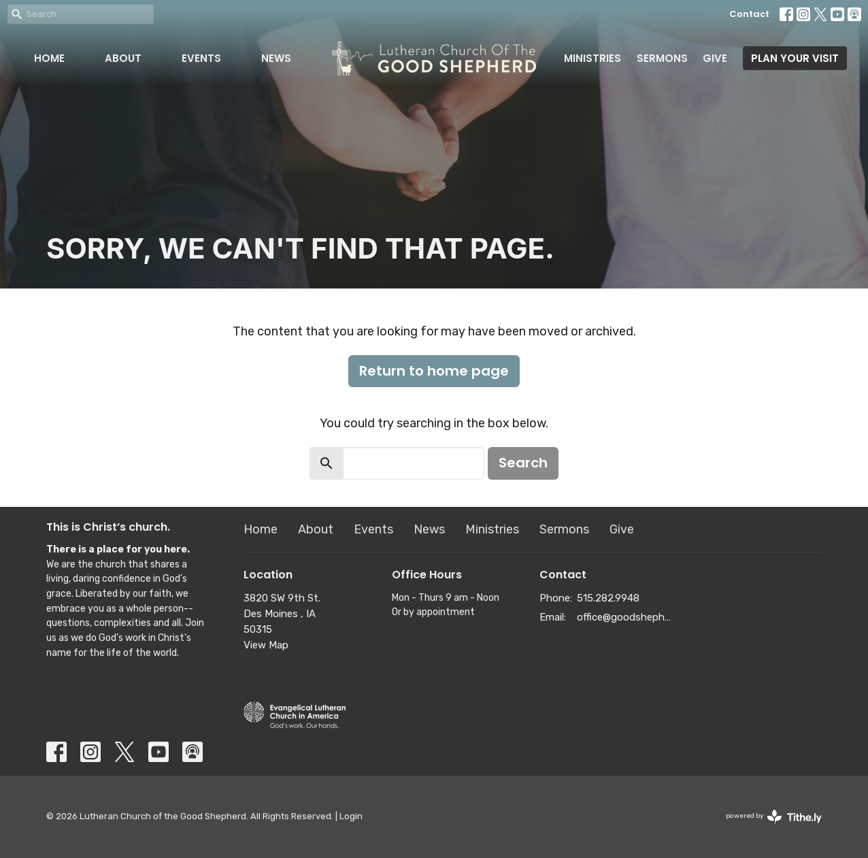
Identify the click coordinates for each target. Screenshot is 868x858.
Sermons (662, 58)
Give (715, 58)
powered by (774, 816)
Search (523, 462)
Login (351, 816)
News (276, 58)
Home (49, 58)
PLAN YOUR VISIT (795, 58)
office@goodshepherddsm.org (625, 617)
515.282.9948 (608, 598)
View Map (266, 645)
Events (201, 58)
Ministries (592, 58)
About (123, 58)
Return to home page (434, 370)
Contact (749, 13)
